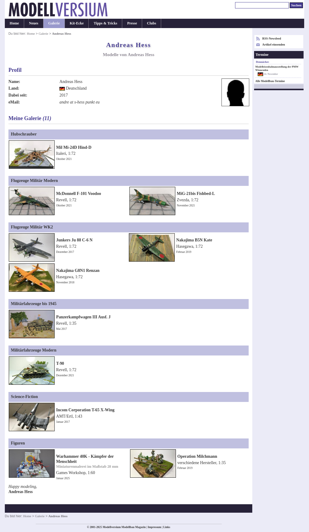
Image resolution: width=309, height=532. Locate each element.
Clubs (151, 23)
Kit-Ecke (77, 23)
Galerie (54, 23)
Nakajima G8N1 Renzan (78, 270)
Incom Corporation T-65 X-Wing (85, 410)
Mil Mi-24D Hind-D (73, 147)
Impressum (154, 527)
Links (166, 527)
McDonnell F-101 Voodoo (78, 193)
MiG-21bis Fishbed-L (196, 193)
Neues (33, 23)
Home (14, 23)
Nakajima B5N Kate (194, 240)
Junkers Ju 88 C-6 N (74, 240)
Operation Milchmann (197, 456)
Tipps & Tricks (105, 23)
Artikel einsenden (273, 44)
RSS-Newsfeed (271, 38)
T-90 (60, 363)
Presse (132, 23)
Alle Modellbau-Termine (270, 81)
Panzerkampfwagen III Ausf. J (83, 317)
